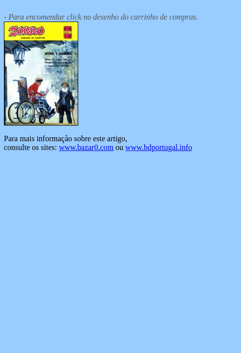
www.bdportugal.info (158, 147)
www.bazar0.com (86, 147)
